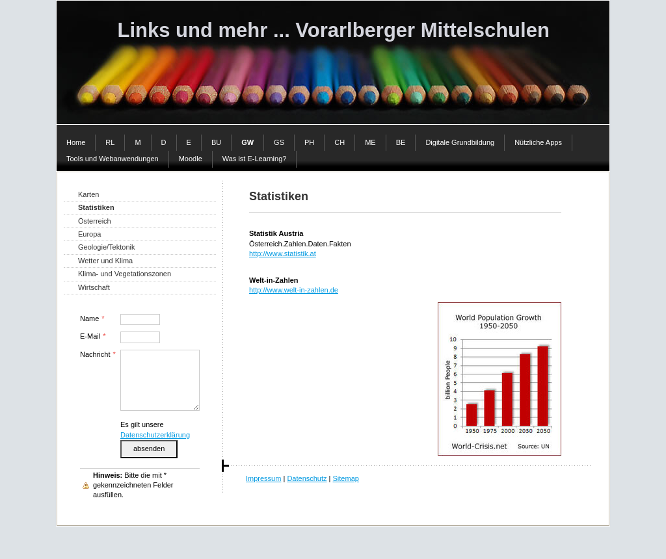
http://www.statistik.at (282, 253)
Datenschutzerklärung (155, 435)
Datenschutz (306, 478)
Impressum (263, 478)
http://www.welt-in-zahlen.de (293, 290)
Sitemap (346, 478)
